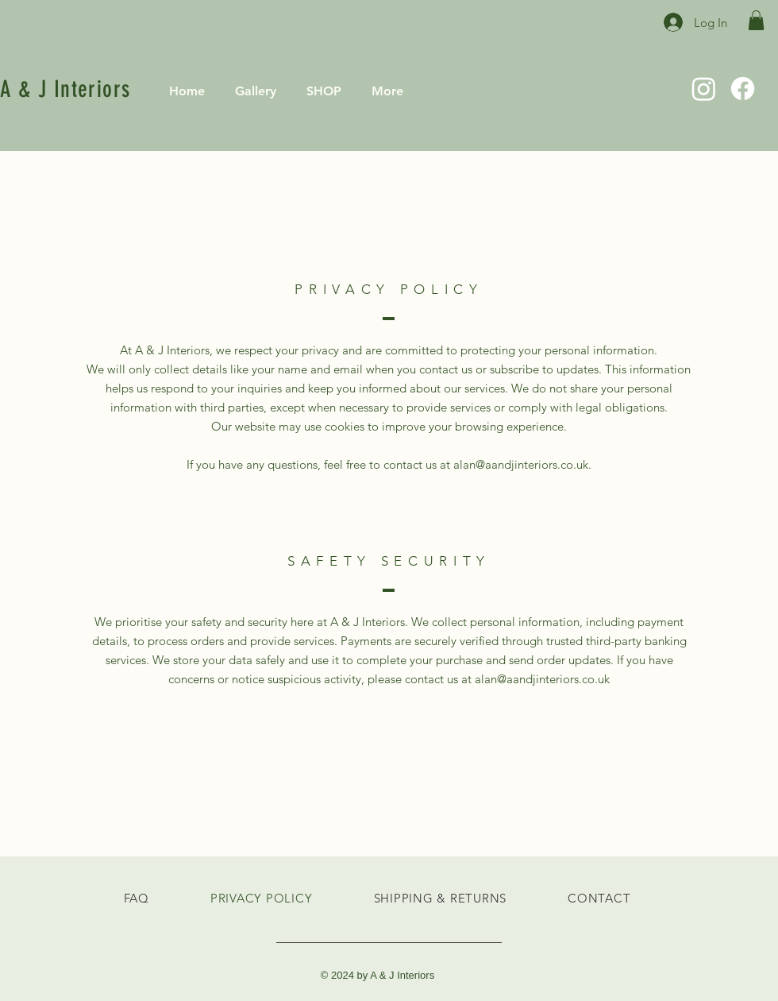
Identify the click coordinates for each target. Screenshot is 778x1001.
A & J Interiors (65, 88)
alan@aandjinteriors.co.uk (542, 678)
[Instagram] (703, 88)
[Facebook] (742, 88)
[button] (756, 20)
